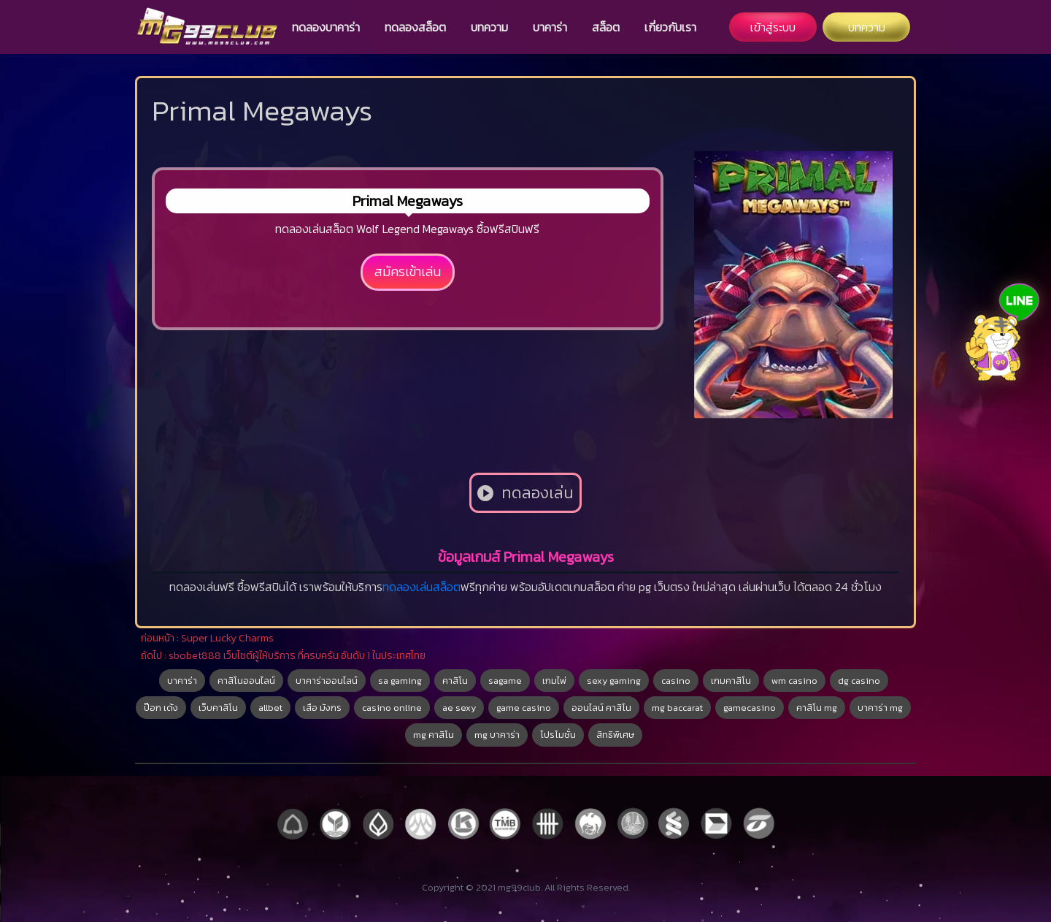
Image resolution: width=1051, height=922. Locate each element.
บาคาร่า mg (880, 708)
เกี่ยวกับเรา (670, 27)
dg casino (859, 680)
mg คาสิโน (433, 735)
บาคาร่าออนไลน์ (327, 680)
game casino (523, 708)
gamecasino (749, 708)
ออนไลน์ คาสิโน (601, 708)
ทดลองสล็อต (415, 27)
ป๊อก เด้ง (161, 708)
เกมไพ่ (554, 680)
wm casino (794, 680)
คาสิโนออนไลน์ (246, 680)
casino (675, 680)
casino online (392, 708)
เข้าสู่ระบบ (773, 27)
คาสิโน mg (816, 708)
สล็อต (606, 27)
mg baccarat (677, 708)
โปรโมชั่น (558, 735)
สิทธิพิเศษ (615, 735)
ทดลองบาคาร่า (326, 27)
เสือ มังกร (322, 708)
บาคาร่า (550, 27)
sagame (505, 680)
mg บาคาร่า (497, 735)
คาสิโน (455, 680)
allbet (270, 708)
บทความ (489, 27)
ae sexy (459, 708)
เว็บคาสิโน (218, 708)
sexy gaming (614, 680)
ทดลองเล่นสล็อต (421, 586)
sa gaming (400, 680)
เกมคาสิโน (731, 680)
